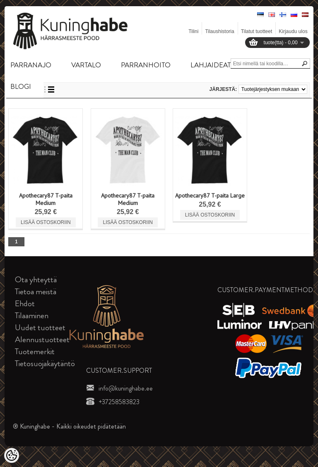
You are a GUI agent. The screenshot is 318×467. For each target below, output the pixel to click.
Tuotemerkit (35, 351)
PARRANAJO (30, 65)
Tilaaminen (31, 316)
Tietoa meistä (35, 292)
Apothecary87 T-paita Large (210, 195)
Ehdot (25, 304)
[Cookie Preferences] (11, 455)
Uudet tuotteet (40, 328)
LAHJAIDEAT (210, 65)
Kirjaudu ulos (293, 31)
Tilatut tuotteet (256, 31)
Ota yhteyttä (36, 280)
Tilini (193, 31)
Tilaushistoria (219, 31)
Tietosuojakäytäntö (45, 363)
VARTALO (86, 65)
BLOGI (20, 86)
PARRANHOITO (146, 65)
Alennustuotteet (42, 339)
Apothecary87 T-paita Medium (45, 199)
